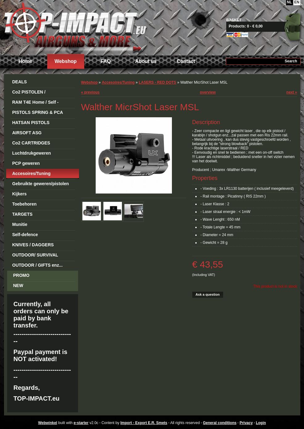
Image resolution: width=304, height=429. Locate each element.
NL (289, 2)
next (291, 92)
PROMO (21, 275)
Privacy (246, 423)
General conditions (219, 423)
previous (90, 92)
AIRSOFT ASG (27, 132)
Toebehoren (24, 204)
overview (208, 92)
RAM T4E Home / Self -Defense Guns (35, 103)
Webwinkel (47, 423)
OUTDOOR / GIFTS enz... (37, 265)
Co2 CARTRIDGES (31, 142)
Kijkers (19, 193)
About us (145, 61)
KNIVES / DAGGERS (33, 244)
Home (25, 61)
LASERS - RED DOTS (157, 82)
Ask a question (207, 294)
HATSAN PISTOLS (31, 122)
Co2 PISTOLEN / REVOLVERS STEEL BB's (38, 93)
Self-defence (25, 234)
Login (261, 423)
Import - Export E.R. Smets (75, 27)
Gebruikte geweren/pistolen (40, 183)
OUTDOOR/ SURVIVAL (35, 254)
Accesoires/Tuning (31, 173)
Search (291, 61)
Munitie (19, 224)
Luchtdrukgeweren (31, 153)
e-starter (81, 423)
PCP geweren (26, 163)
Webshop (66, 61)
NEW (18, 285)
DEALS (19, 81)
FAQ (106, 61)
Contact (186, 61)
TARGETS (22, 214)
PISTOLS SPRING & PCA (37, 112)
